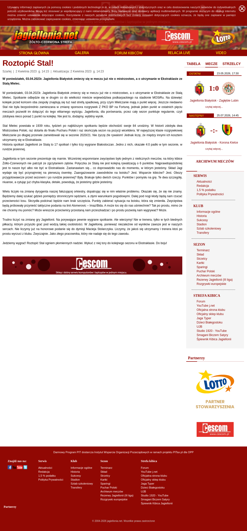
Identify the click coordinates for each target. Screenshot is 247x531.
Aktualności (204, 181)
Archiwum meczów (209, 275)
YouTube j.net (206, 305)
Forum (201, 301)
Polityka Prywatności (210, 194)
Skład (200, 254)
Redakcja (203, 186)
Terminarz (203, 250)
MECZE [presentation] (212, 64)
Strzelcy (202, 258)
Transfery (203, 232)
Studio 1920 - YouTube (212, 331)
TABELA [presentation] (194, 64)
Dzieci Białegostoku (210, 322)
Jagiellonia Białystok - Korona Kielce (214, 142)
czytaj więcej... (214, 106)
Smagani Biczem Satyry (212, 335)
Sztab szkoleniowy (209, 228)
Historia (202, 216)
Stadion (202, 224)
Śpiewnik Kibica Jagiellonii (214, 339)
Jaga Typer (204, 318)
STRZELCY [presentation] (232, 64)
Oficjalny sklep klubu (210, 314)
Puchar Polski (206, 271)
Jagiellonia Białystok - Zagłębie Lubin (214, 100)
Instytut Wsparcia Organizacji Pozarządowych (121, 452)
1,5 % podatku (206, 190)
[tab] (193, 64)
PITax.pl (178, 452)
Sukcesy (202, 220)
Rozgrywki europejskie (211, 284)
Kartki (200, 263)
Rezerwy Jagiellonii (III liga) (215, 279)
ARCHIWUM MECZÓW (215, 161)
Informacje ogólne (208, 211)
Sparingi (202, 267)
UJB (199, 326)
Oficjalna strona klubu (211, 310)
